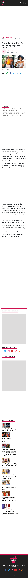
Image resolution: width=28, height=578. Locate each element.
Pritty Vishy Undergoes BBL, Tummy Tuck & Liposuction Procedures (9, 465)
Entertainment (9, 37)
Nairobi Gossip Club (13, 50)
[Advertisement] (14, 21)
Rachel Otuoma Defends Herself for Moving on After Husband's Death (9, 476)
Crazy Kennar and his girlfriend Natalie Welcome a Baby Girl (9, 487)
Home (3, 37)
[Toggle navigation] (25, 3)
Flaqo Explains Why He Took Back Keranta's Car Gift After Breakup (9, 440)
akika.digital (24, 575)
